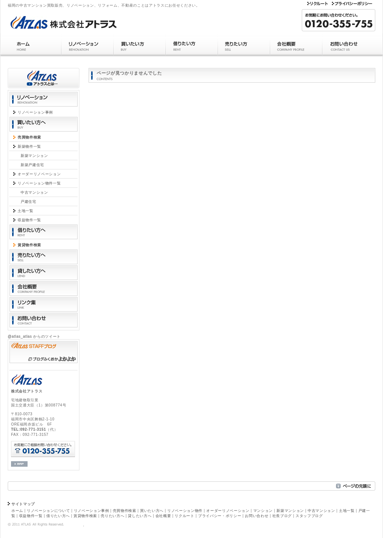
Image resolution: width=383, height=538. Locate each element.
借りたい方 (191, 46)
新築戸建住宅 (32, 165)
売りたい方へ (112, 516)
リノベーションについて (48, 511)
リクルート (317, 4)
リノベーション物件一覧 (39, 183)
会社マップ (19, 464)
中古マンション (34, 192)
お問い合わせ (352, 46)
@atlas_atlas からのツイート (34, 336)
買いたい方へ (152, 511)
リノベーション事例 (35, 112)
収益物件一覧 (29, 220)
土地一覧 (25, 211)
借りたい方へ (58, 516)
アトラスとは (43, 78)
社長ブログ (282, 516)
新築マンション (34, 156)
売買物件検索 (29, 137)
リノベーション (87, 46)
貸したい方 (44, 272)
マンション (263, 511)
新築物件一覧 (29, 146)
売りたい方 (244, 46)
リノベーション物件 (185, 511)
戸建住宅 (28, 202)
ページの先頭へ (355, 486)
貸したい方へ (139, 516)
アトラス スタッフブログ (44, 352)
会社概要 (296, 46)
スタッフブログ (309, 516)
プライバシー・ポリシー (352, 4)
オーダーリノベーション (39, 174)
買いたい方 (139, 46)
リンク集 (44, 304)
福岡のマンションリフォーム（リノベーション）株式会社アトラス (76, 21)
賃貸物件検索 (29, 245)
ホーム (30, 46)
